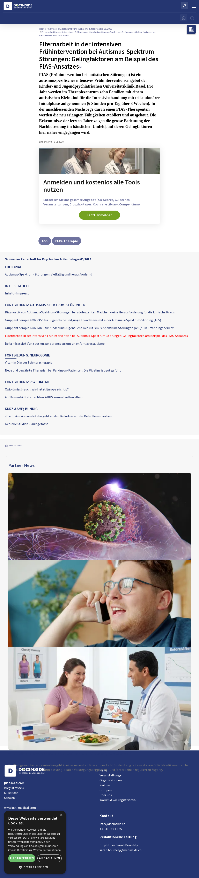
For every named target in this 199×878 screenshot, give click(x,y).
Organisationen (111, 780)
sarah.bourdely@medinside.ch (120, 850)
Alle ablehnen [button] (49, 858)
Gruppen (106, 790)
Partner (105, 785)
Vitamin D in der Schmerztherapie (28, 362)
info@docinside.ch (112, 824)
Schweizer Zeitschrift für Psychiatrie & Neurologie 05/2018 (48, 259)
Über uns (106, 795)
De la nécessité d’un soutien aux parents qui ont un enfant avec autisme (55, 343)
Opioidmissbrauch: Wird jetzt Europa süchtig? (37, 389)
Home (42, 28)
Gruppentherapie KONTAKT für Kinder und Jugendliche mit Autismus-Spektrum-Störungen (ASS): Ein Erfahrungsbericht (89, 328)
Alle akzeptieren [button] (22, 858)
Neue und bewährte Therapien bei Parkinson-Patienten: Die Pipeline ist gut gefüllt (63, 370)
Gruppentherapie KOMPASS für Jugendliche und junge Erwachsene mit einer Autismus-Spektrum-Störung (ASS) (83, 320)
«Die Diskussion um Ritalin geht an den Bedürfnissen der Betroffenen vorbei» (58, 416)
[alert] (35, 842)
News (103, 770)
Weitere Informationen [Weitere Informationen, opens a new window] (47, 850)
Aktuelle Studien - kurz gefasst (26, 424)
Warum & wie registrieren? (118, 800)
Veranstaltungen (111, 775)
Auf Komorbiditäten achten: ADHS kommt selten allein (43, 397)
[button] (35, 867)
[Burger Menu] (194, 6)
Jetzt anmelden (99, 215)
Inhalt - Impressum (18, 293)
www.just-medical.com (20, 807)
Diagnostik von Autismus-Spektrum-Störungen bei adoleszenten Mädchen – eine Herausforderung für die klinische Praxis (90, 312)
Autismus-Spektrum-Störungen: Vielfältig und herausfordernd (48, 274)
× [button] (61, 815)
